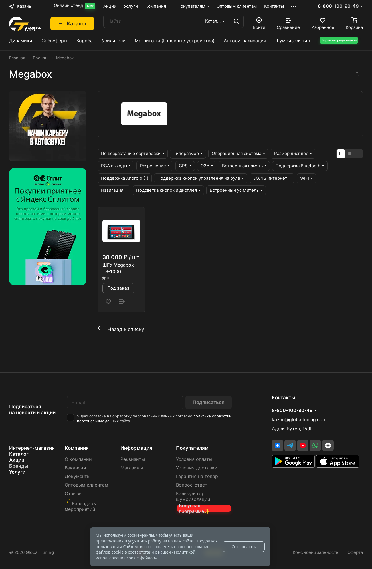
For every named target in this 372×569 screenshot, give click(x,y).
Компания (77, 448)
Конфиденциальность (315, 552)
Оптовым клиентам (86, 485)
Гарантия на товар (197, 476)
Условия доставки (196, 468)
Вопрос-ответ (191, 485)
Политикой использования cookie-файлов (145, 554)
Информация (136, 448)
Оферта (355, 552)
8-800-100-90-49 (338, 6)
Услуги (17, 472)
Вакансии (75, 468)
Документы (77, 476)
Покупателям (192, 448)
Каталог (19, 454)
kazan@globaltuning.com (299, 419)
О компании (78, 459)
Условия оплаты (194, 459)
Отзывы (73, 493)
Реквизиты (132, 459)
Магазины (131, 468)
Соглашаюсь (243, 546)
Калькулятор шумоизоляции (193, 496)
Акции (16, 460)
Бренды (18, 466)
